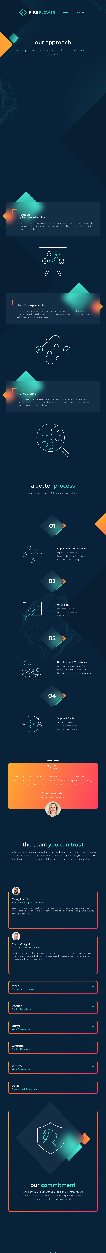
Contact (80, 12)
